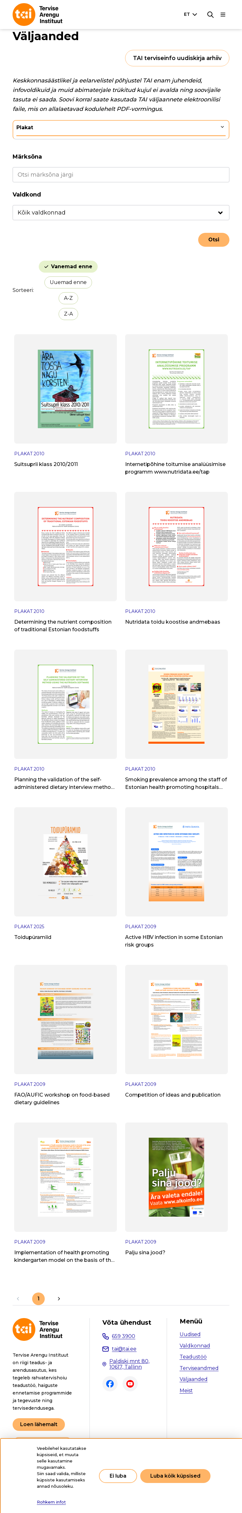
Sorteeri (23, 290)
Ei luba (118, 1476)
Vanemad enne (71, 266)
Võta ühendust (126, 1322)
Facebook (110, 1383)
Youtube (130, 1383)
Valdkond (27, 194)
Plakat (24, 127)
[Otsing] (210, 14)
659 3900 (123, 1336)
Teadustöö (193, 1357)
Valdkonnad (195, 1346)
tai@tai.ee (124, 1349)
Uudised (190, 1334)
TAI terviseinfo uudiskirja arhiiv (177, 58)
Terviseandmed (199, 1368)
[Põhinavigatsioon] (223, 14)
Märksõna (27, 156)
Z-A (68, 314)
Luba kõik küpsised (175, 1476)
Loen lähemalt (38, 1424)
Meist (186, 1391)
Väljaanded (194, 1379)
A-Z (68, 298)
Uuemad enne (68, 282)
